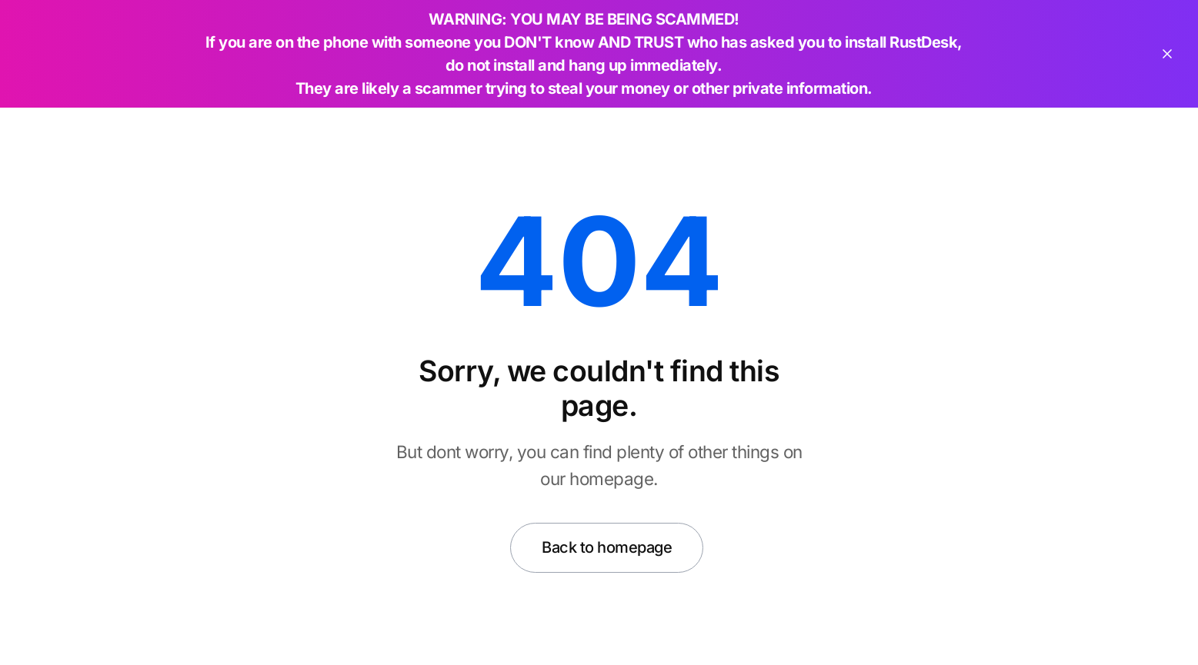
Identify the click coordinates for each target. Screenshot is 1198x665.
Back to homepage (607, 547)
